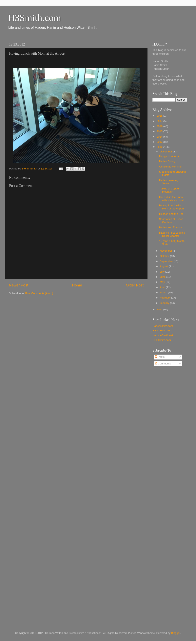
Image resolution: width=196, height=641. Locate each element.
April (163, 287)
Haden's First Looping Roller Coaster (172, 234)
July (162, 271)
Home (77, 285)
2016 (160, 126)
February (165, 297)
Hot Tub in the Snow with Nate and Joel (171, 199)
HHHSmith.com (161, 340)
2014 (160, 136)
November (166, 250)
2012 (160, 147)
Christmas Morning (170, 166)
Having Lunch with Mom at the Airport (171, 207)
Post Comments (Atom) (39, 293)
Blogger (175, 632)
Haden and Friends (170, 227)
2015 (160, 131)
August (164, 266)
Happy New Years (169, 156)
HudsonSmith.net (162, 335)
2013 (160, 141)
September (167, 261)
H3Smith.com (34, 17)
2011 (160, 309)
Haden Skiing (167, 161)
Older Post (135, 285)
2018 (160, 115)
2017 (160, 121)
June (163, 276)
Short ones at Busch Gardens (171, 221)
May (163, 282)
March (164, 292)
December (166, 151)
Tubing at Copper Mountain (169, 190)
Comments (163, 363)
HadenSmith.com (162, 325)
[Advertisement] (168, 433)
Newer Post (18, 285)
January (165, 302)
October (165, 256)
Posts (160, 356)
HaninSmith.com (162, 330)
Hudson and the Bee (171, 213)
